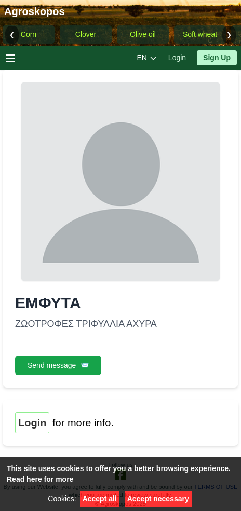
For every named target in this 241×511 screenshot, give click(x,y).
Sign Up (217, 57)
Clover (85, 34)
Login (177, 57)
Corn (28, 34)
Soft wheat (200, 34)
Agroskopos (34, 11)
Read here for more (40, 479)
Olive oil (143, 34)
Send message (58, 365)
